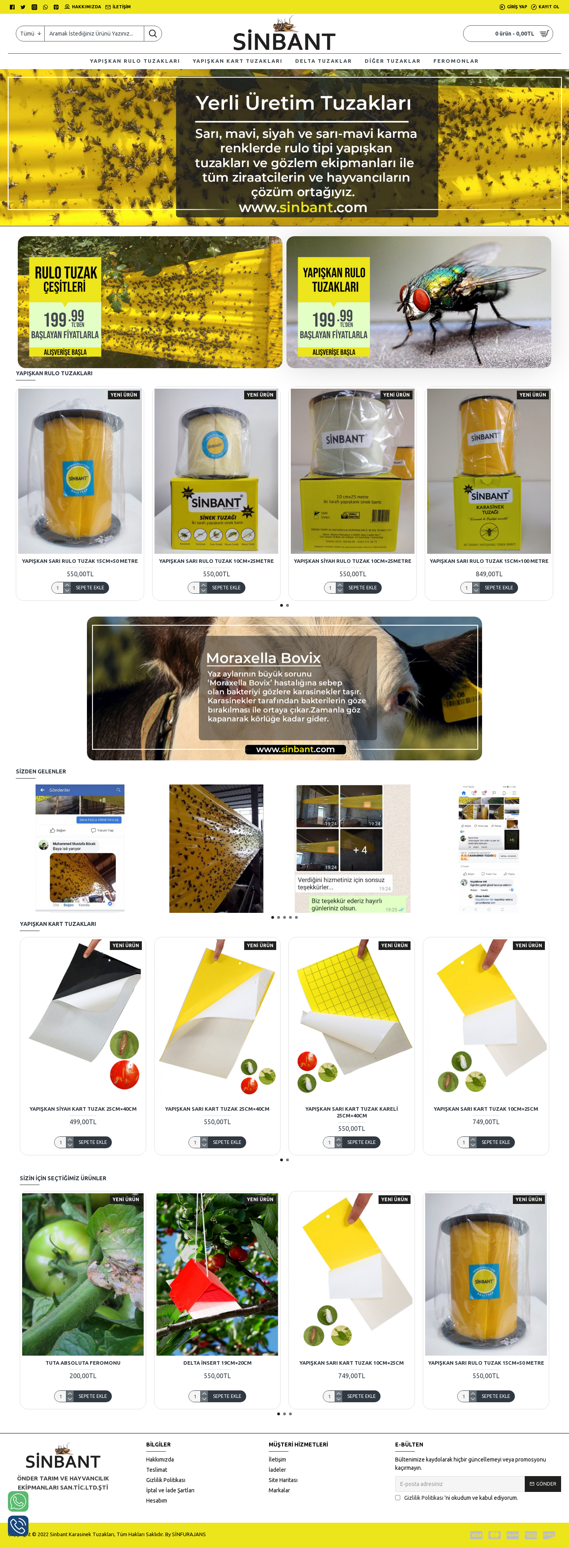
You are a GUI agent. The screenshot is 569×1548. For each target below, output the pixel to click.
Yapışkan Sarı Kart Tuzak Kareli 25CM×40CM (351, 1112)
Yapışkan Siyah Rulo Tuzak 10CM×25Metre (352, 561)
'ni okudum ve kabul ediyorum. (456, 1498)
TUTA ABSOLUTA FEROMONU (83, 1363)
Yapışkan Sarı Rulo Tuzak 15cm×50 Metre (80, 561)
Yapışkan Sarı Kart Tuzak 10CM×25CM (486, 1109)
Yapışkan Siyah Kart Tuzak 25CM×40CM (83, 1109)
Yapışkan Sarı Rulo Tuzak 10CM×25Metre (216, 561)
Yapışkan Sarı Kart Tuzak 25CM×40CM (217, 1109)
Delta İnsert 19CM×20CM (217, 1363)
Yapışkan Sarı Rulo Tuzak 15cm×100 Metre (489, 561)
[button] (281, 605)
